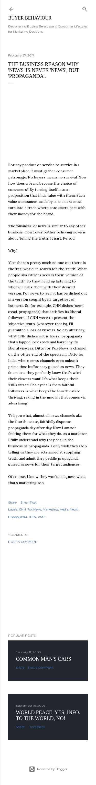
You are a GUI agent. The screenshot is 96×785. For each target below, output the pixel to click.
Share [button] (12, 502)
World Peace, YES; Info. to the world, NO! (48, 715)
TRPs (32, 516)
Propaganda (17, 516)
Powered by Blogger (48, 769)
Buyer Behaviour (29, 18)
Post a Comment (23, 542)
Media (64, 509)
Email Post (28, 502)
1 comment (36, 727)
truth (42, 516)
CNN (22, 509)
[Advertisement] (48, 588)
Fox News (34, 509)
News (74, 509)
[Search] (85, 8)
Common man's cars (43, 659)
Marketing (50, 509)
